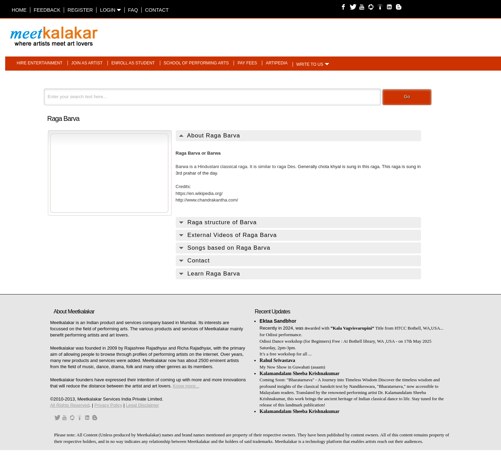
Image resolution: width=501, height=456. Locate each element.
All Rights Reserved (69, 405)
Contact (156, 10)
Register (80, 10)
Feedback (47, 10)
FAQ (133, 10)
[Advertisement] (337, 32)
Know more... (186, 385)
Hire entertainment (40, 63)
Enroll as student (133, 63)
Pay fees (247, 63)
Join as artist (87, 63)
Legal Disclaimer (142, 405)
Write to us (309, 64)
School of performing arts (196, 63)
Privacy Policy (108, 405)
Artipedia (276, 63)
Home (19, 10)
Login (110, 10)
